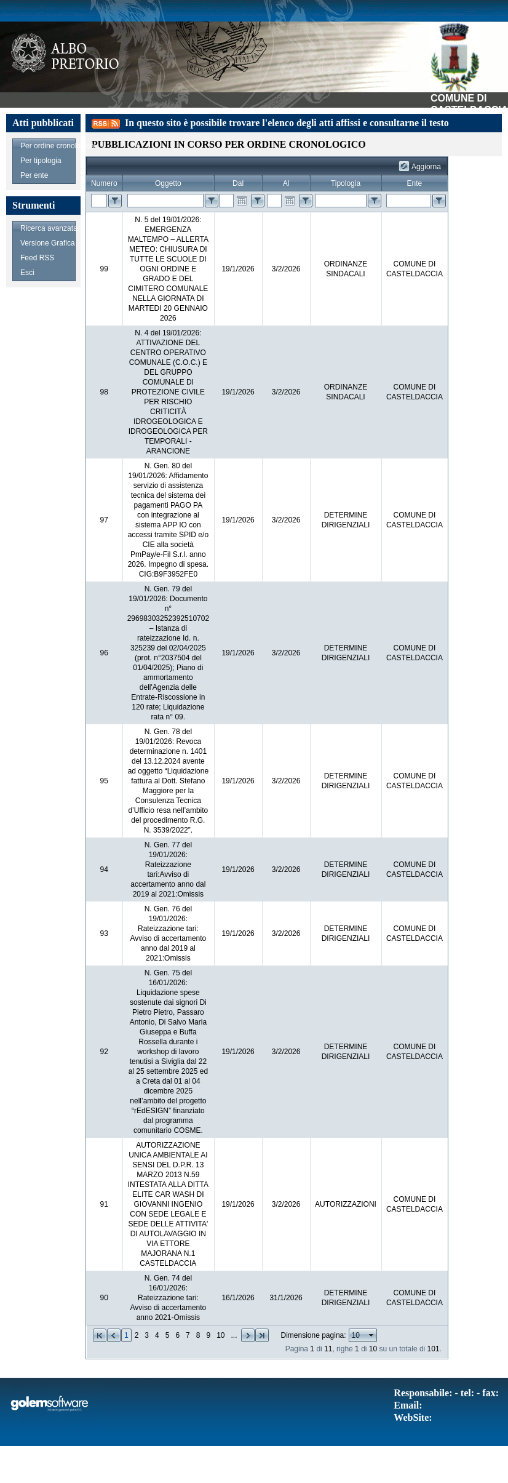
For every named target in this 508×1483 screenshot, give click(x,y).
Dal (238, 183)
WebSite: (413, 1417)
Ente (415, 183)
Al (286, 183)
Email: (408, 1405)
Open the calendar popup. (241, 200)
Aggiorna (426, 166)
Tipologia (345, 183)
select (371, 1335)
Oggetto (168, 183)
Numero (104, 183)
